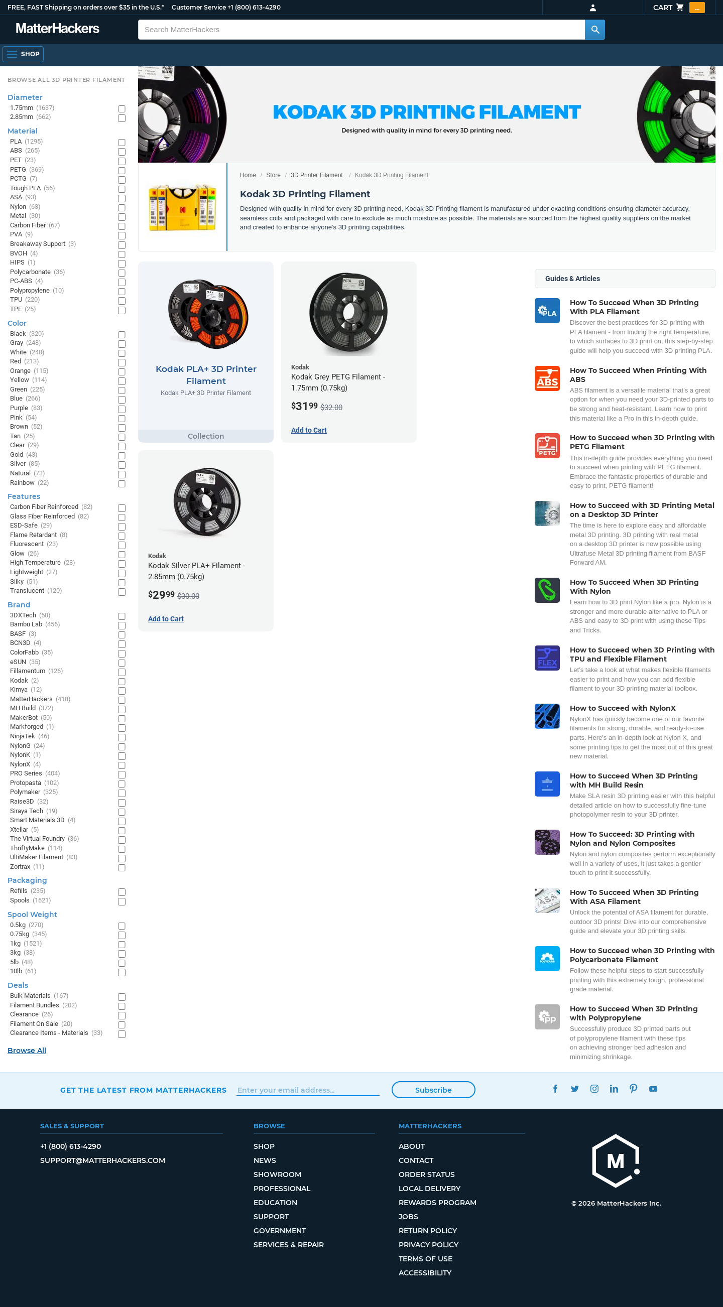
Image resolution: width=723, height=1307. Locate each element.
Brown (26, 427)
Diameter (25, 97)
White (27, 352)
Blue (25, 399)
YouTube (653, 1089)
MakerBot (31, 718)
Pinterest (633, 1089)
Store (273, 175)
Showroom (277, 1174)
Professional (282, 1188)
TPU (25, 300)
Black (27, 334)
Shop (264, 1146)
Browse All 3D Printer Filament (67, 79)
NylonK (25, 755)
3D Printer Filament (316, 175)
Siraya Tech (34, 811)
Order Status (427, 1174)
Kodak (24, 681)
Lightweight (34, 572)
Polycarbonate (37, 272)
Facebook (555, 1089)
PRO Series (35, 773)
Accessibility (425, 1272)
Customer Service (199, 7)
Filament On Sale (41, 1024)
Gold (24, 455)
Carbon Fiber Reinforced (51, 507)
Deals (18, 985)
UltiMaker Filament (44, 857)
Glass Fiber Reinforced (49, 516)
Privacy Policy (428, 1244)
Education (275, 1202)
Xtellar (24, 830)
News (265, 1160)
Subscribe (433, 1090)
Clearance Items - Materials (56, 1033)
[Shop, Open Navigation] (23, 54)
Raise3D (29, 802)
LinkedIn (614, 1089)
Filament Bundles (43, 1005)
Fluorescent (34, 544)
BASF (23, 634)
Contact (416, 1160)
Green (27, 390)
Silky (24, 582)
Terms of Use (425, 1258)
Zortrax (27, 867)
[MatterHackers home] (616, 1162)
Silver (25, 464)
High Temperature (42, 563)
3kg (22, 953)
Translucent (36, 591)
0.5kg (27, 925)
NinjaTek (30, 736)
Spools (30, 900)
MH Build (32, 708)
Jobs (408, 1216)
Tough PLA (32, 188)
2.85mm (30, 117)
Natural (27, 473)
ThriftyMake (36, 848)
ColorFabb (31, 653)
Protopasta (34, 783)
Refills (28, 891)
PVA (21, 234)
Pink (23, 418)
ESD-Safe (31, 526)
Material (23, 131)
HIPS (23, 263)
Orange (29, 371)
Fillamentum (36, 671)
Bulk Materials (39, 996)
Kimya (26, 690)
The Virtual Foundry (44, 839)
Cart (679, 7)
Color (17, 323)
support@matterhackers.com (102, 1160)
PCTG (24, 179)
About (412, 1146)
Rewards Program (437, 1202)
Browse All (27, 1050)
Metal (25, 216)
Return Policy (428, 1230)
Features (24, 496)
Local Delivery (429, 1188)
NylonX (25, 764)
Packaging (27, 880)
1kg (26, 944)
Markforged (32, 727)
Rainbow (29, 483)
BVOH (24, 253)
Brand (19, 604)
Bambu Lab (35, 624)
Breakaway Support (43, 244)
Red (24, 361)
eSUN (25, 662)
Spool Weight (32, 914)
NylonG (27, 746)
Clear (24, 445)
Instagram (594, 1089)
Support (271, 1216)
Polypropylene (37, 291)
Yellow (28, 380)
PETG (27, 170)
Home (248, 175)
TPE (23, 309)
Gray (25, 343)
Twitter (574, 1089)
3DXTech (30, 615)
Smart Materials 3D (43, 820)
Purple (26, 408)
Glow (24, 554)
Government (280, 1230)
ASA (23, 197)
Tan (22, 436)
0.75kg (28, 934)
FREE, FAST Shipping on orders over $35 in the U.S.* (86, 7)
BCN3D (26, 643)
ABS (25, 151)
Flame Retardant (39, 535)
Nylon (25, 207)
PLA (26, 142)
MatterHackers (40, 699)
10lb (23, 971)
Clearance (31, 1014)
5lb (21, 962)
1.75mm (32, 108)
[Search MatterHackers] (595, 30)
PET (23, 160)
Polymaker (34, 792)
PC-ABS (26, 281)
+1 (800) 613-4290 (254, 7)
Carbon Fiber (35, 225)
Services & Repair (289, 1244)
